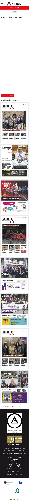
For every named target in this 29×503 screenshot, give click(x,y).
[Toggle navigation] (2, 3)
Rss (21, 475)
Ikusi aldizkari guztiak (8, 406)
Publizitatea (11, 471)
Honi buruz (9, 468)
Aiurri (14, 12)
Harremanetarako (12, 475)
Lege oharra (19, 468)
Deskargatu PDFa (7, 96)
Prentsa (14, 8)
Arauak (19, 471)
